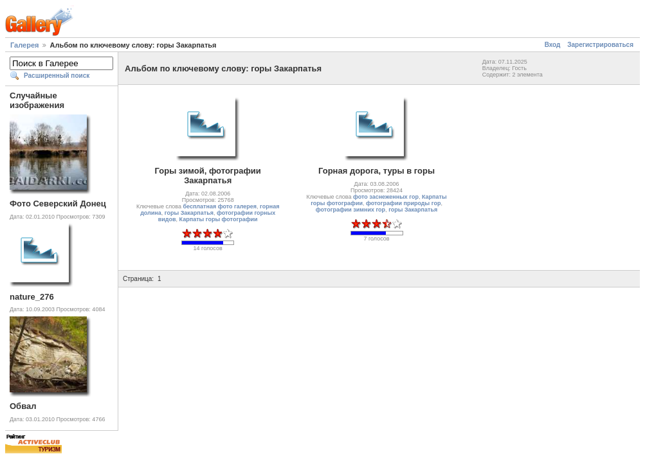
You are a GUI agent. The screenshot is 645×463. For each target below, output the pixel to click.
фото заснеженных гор (386, 197)
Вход (553, 44)
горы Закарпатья (189, 213)
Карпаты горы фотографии (218, 219)
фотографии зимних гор (350, 209)
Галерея (24, 45)
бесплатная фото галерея (220, 206)
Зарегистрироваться (600, 44)
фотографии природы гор (403, 203)
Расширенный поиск (56, 75)
